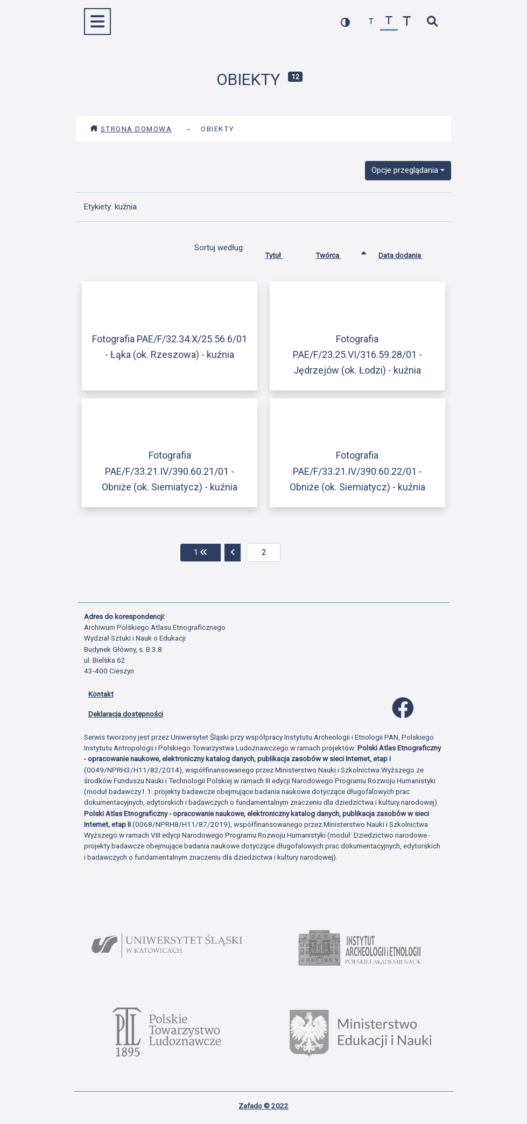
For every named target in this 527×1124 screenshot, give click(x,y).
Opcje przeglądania (404, 170)
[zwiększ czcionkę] (407, 22)
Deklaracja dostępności (125, 713)
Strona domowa (131, 128)
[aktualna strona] (263, 553)
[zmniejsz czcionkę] (371, 22)
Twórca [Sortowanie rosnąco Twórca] (336, 253)
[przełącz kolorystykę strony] (345, 22)
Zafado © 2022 (263, 1105)
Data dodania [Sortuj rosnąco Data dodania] (408, 253)
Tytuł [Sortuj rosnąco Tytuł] (282, 253)
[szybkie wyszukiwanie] (432, 22)
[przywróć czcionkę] (389, 22)
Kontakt (101, 694)
